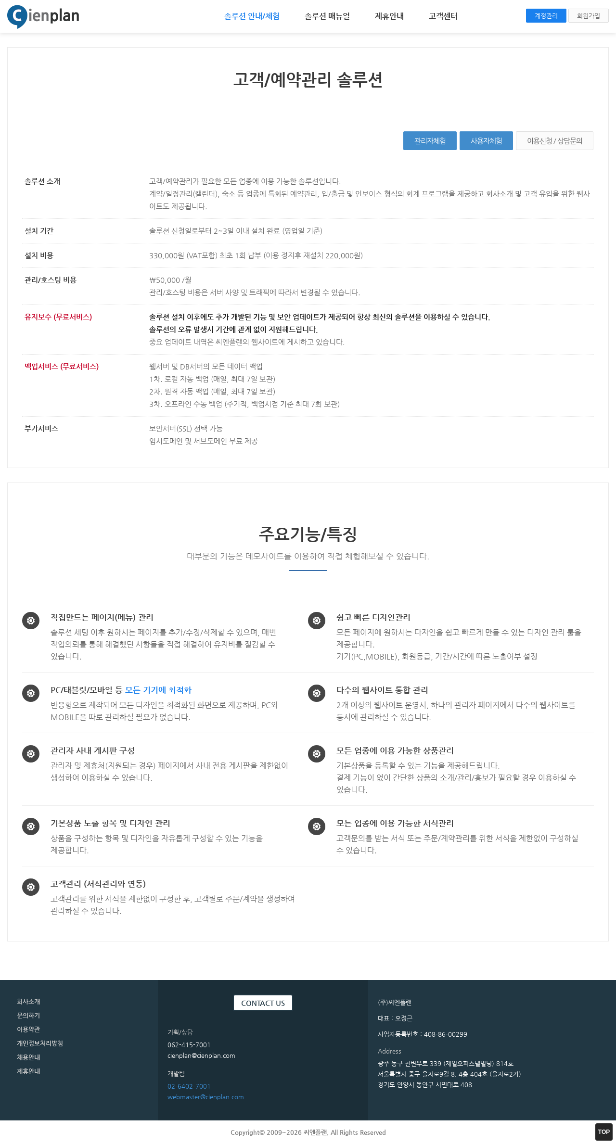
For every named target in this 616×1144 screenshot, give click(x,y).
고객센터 (443, 16)
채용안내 (28, 1057)
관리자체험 (430, 141)
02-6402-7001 (189, 1086)
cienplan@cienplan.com (201, 1055)
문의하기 (28, 1015)
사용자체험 (486, 141)
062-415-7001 (189, 1044)
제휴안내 (389, 16)
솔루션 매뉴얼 (327, 16)
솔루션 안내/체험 (252, 16)
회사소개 (28, 1001)
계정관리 (546, 15)
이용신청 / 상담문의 (554, 141)
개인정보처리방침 (40, 1043)
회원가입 (588, 15)
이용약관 (28, 1029)
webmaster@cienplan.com (205, 1096)
